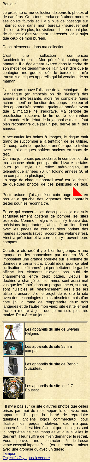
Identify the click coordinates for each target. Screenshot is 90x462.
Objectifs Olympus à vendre (26, 458)
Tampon (9, 454)
